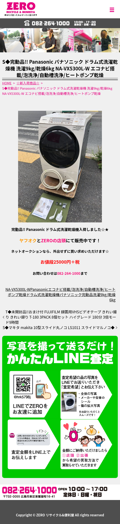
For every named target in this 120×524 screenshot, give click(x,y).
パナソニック (71, 294)
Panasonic (39, 289)
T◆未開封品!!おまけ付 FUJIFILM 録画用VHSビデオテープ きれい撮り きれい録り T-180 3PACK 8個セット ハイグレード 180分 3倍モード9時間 (61, 317)
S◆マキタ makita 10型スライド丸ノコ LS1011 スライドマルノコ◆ (59, 327)
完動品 (87, 294)
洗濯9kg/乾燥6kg (104, 297)
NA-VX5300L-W (17, 289)
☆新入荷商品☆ (28, 83)
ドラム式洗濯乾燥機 (43, 294)
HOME (7, 83)
